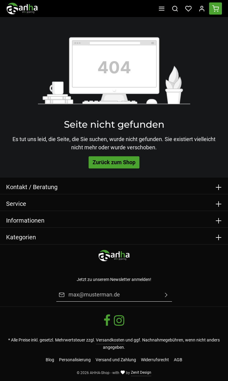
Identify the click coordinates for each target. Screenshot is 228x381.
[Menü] (162, 8)
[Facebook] (107, 325)
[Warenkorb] (215, 8)
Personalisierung (75, 359)
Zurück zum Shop (114, 162)
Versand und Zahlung (116, 359)
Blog (50, 359)
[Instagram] (119, 325)
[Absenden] (166, 295)
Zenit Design (141, 372)
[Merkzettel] (188, 8)
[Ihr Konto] (202, 8)
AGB (178, 359)
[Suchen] (175, 8)
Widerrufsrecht (155, 359)
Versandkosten (110, 340)
